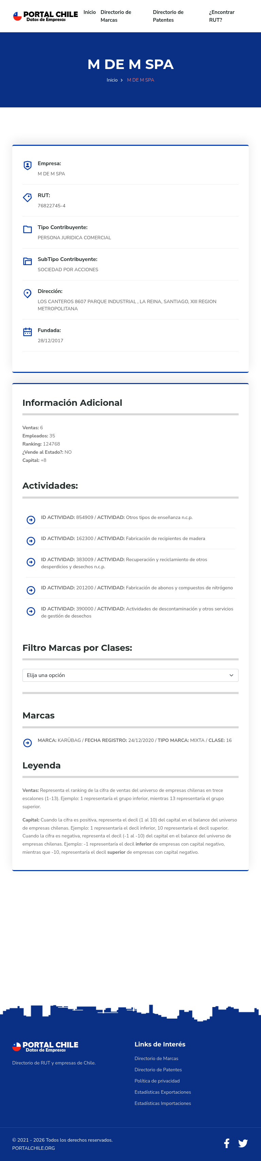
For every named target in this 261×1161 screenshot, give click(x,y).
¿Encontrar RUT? (222, 16)
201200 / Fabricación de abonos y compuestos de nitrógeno (137, 588)
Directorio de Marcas (116, 16)
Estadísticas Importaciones (163, 1103)
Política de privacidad (157, 1081)
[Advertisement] (130, 949)
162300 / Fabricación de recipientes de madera (123, 538)
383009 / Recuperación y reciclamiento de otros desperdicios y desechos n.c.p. (124, 563)
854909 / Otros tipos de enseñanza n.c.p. (117, 517)
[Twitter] (243, 1144)
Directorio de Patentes (168, 16)
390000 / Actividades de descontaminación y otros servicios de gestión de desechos (137, 612)
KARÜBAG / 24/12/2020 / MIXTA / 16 (135, 740)
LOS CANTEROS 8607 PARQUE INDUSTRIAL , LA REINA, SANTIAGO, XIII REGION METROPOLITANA (127, 305)
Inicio (90, 12)
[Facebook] (226, 1144)
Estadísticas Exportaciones (163, 1092)
